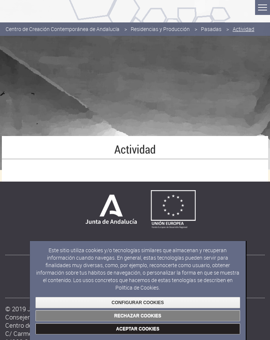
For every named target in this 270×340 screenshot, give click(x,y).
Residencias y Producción (160, 29)
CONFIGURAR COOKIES (138, 302)
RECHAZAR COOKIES (137, 315)
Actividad (243, 29)
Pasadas (211, 29)
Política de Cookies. (137, 287)
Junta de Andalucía (11, 11)
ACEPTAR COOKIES (137, 328)
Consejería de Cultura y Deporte (41, 9)
